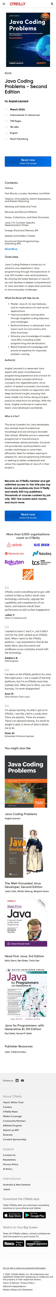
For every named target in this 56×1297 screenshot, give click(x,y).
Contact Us (9, 1155)
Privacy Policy (10, 1164)
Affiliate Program (12, 1125)
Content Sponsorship (14, 1139)
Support (8, 1149)
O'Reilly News (10, 1111)
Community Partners (14, 1120)
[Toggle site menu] (3, 3)
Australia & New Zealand (16, 1184)
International (11, 1178)
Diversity (8, 1134)
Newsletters (9, 1159)
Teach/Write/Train (13, 1102)
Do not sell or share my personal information (24, 1268)
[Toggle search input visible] (52, 3)
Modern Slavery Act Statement (18, 1289)
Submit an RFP (11, 1130)
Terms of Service (11, 1283)
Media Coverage (12, 1116)
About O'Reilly (12, 1096)
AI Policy (7, 1169)
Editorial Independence (14, 1286)
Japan (6, 1189)
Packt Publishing (19, 139)
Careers (7, 1107)
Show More (11, 249)
